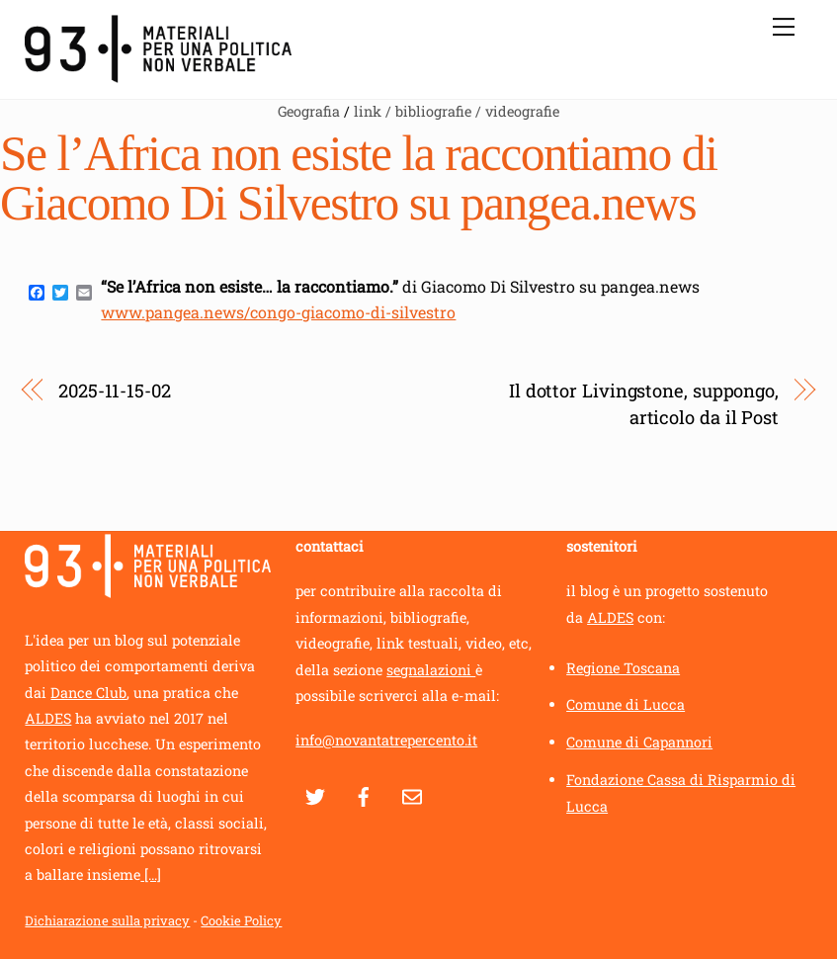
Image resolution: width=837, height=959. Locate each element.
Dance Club (88, 692)
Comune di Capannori (639, 742)
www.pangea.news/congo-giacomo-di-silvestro (278, 312)
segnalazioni (430, 669)
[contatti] (412, 793)
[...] (150, 874)
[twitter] (315, 793)
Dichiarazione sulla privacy (107, 920)
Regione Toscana (623, 667)
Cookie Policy (241, 920)
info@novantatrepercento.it (386, 740)
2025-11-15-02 (114, 390)
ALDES (48, 718)
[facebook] (363, 793)
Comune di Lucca (625, 704)
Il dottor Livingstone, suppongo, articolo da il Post (644, 403)
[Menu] (783, 26)
